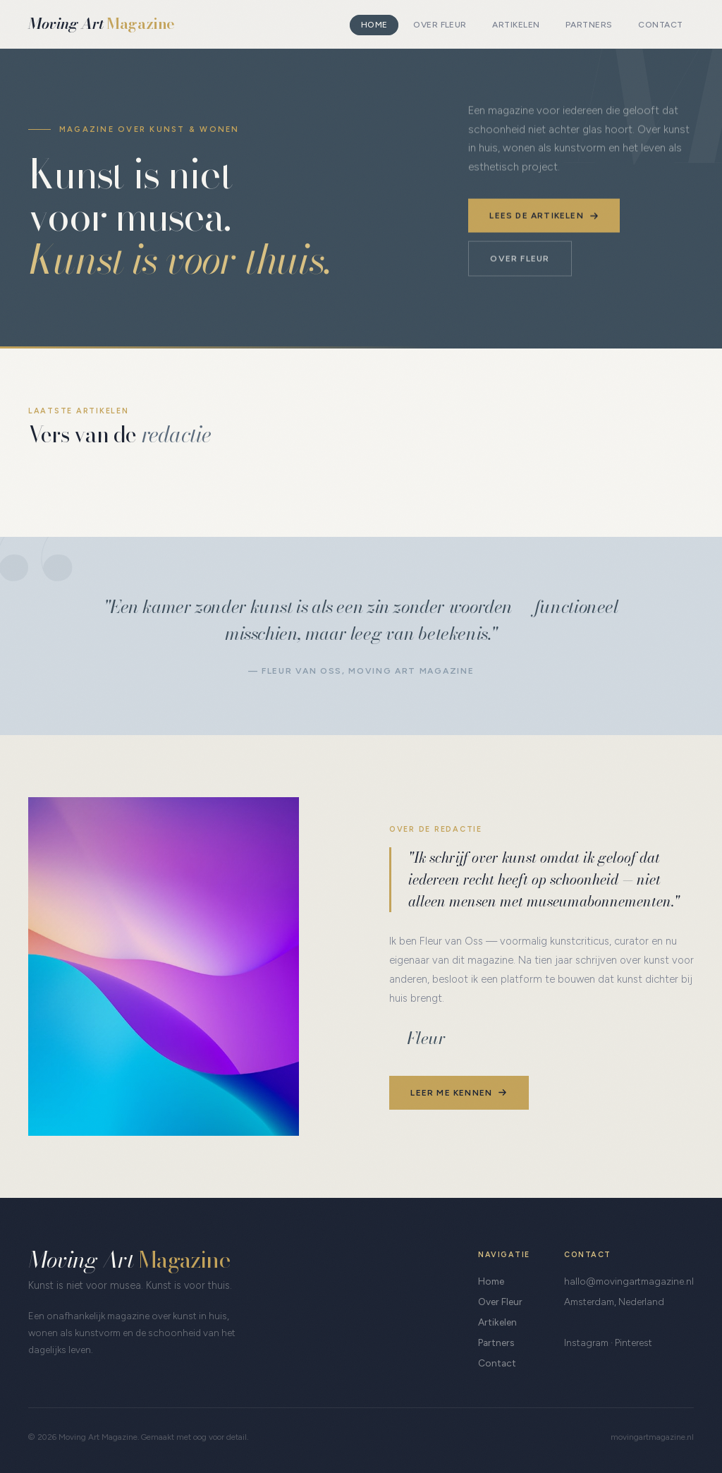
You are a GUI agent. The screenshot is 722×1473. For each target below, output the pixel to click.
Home (374, 25)
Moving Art (101, 23)
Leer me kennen (458, 1092)
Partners (589, 25)
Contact (660, 25)
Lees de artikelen (543, 215)
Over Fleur (440, 25)
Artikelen (515, 25)
